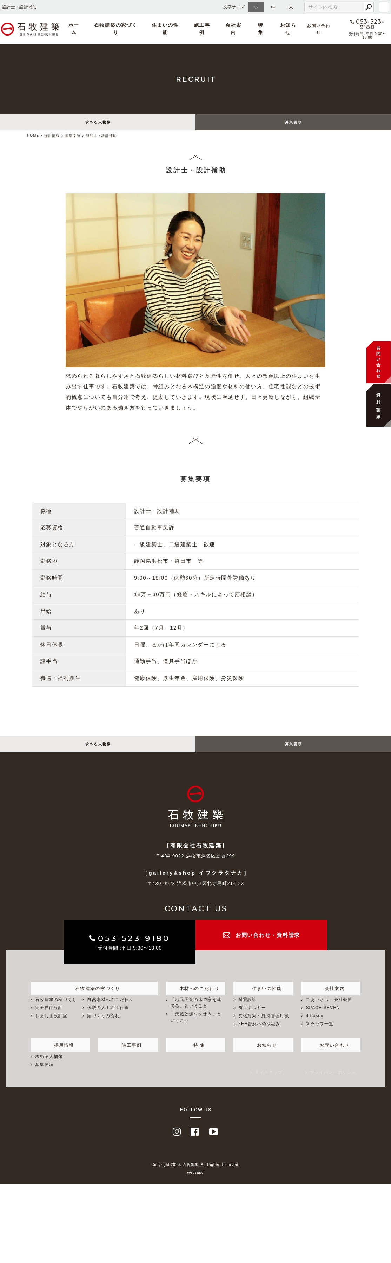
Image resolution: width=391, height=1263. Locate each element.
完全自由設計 (49, 1015)
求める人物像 (98, 124)
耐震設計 (247, 1008)
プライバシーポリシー (333, 1080)
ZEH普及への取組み (259, 1031)
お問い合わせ (300, 28)
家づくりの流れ (103, 1023)
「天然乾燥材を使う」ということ (196, 1025)
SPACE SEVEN (323, 1015)
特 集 (250, 28)
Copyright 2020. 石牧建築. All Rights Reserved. (195, 1173)
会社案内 (230, 28)
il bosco (314, 1023)
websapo (195, 1180)
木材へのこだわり (195, 995)
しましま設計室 (51, 1023)
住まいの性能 (178, 28)
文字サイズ (234, 7)
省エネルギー (252, 1015)
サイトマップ (269, 1080)
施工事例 (206, 28)
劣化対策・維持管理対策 (263, 1023)
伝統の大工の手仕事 (108, 1015)
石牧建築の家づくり (138, 28)
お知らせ (271, 28)
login (384, 7)
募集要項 (294, 124)
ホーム (105, 28)
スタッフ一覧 (319, 1031)
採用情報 (60, 1052)
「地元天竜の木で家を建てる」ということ (196, 1011)
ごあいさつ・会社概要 (329, 1008)
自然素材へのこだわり (110, 1008)
